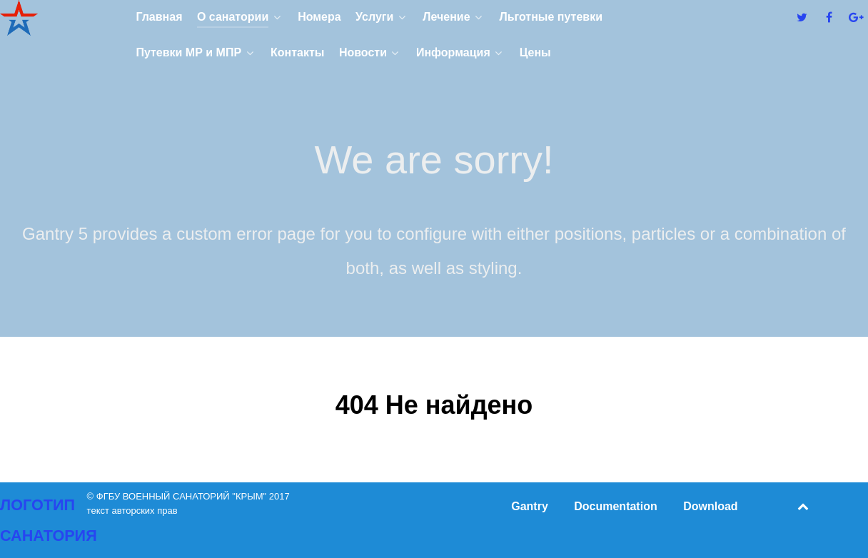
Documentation (615, 506)
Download (710, 506)
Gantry (529, 506)
